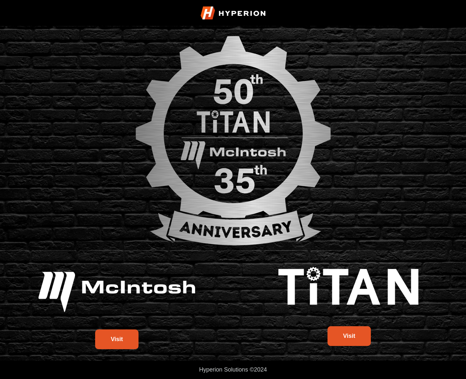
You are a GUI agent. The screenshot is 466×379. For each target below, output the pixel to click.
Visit (117, 339)
